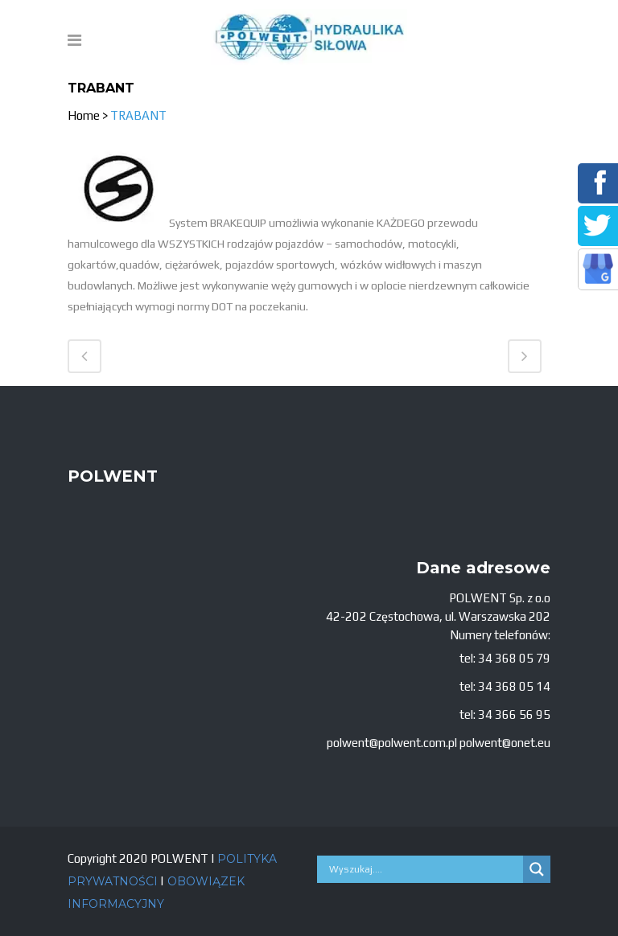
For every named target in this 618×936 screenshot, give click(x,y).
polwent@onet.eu (504, 742)
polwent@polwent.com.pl (392, 742)
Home (84, 115)
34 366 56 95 (514, 714)
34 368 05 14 (514, 686)
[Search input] (424, 869)
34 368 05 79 (514, 658)
